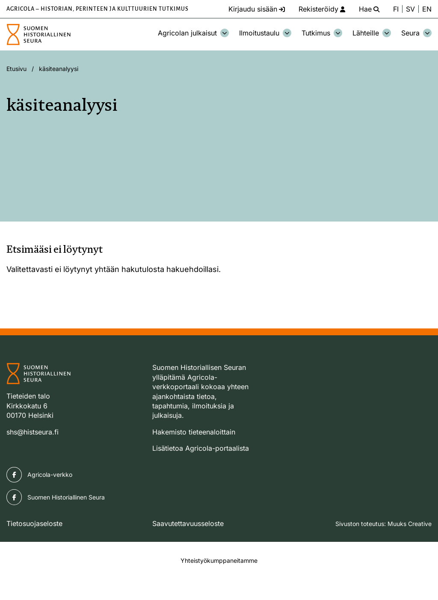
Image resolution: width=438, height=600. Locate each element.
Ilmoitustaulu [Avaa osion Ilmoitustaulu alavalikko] (265, 33)
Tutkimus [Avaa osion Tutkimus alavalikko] (322, 33)
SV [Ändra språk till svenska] (410, 9)
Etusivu (16, 68)
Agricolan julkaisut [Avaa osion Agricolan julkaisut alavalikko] (193, 33)
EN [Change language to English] (427, 9)
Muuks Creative (410, 523)
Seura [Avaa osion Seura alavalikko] (416, 33)
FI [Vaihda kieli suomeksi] (396, 9)
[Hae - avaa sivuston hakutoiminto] (369, 9)
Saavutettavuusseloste (188, 523)
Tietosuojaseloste (34, 523)
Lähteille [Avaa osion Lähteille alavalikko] (371, 33)
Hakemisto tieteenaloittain (193, 432)
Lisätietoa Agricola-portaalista (200, 448)
